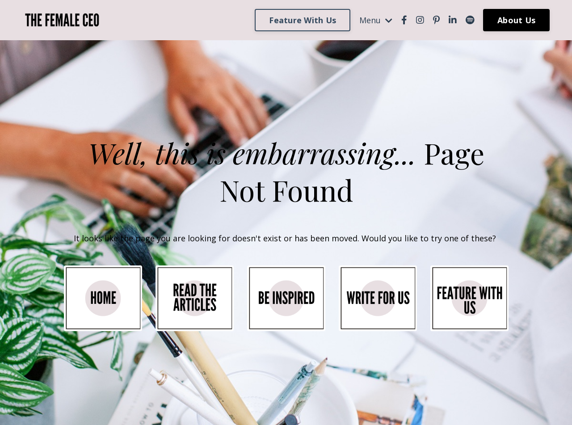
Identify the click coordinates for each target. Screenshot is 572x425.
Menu (375, 20)
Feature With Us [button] (302, 20)
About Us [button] (516, 20)
